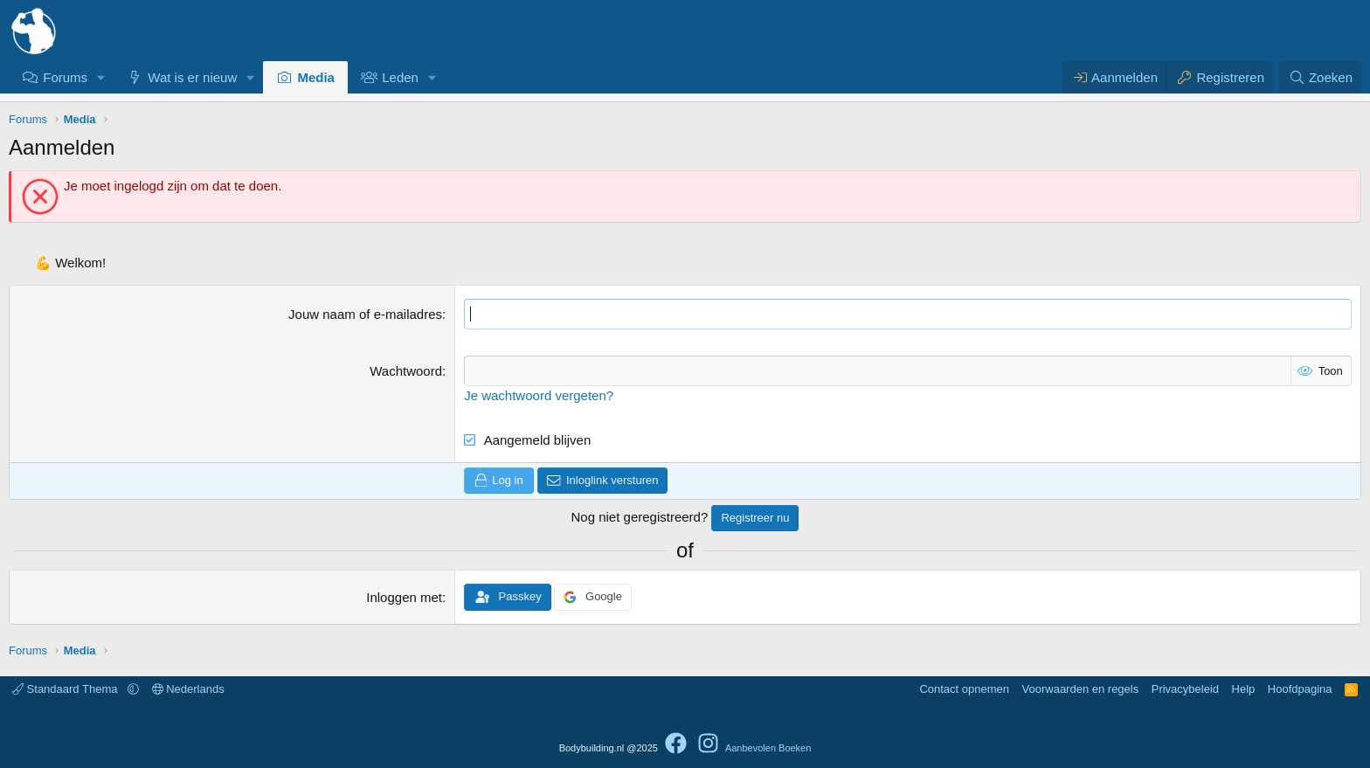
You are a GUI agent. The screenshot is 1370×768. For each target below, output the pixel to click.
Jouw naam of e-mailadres (365, 314)
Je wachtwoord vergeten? (538, 395)
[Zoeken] (1320, 77)
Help (1244, 688)
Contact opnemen (964, 688)
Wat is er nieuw (192, 77)
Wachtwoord (406, 370)
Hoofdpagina (1300, 688)
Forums (65, 77)
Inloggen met (404, 597)
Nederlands (188, 688)
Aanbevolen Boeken (768, 748)
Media (316, 77)
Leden (400, 77)
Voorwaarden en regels (1080, 688)
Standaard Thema (66, 688)
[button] (101, 77)
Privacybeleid (1185, 688)
